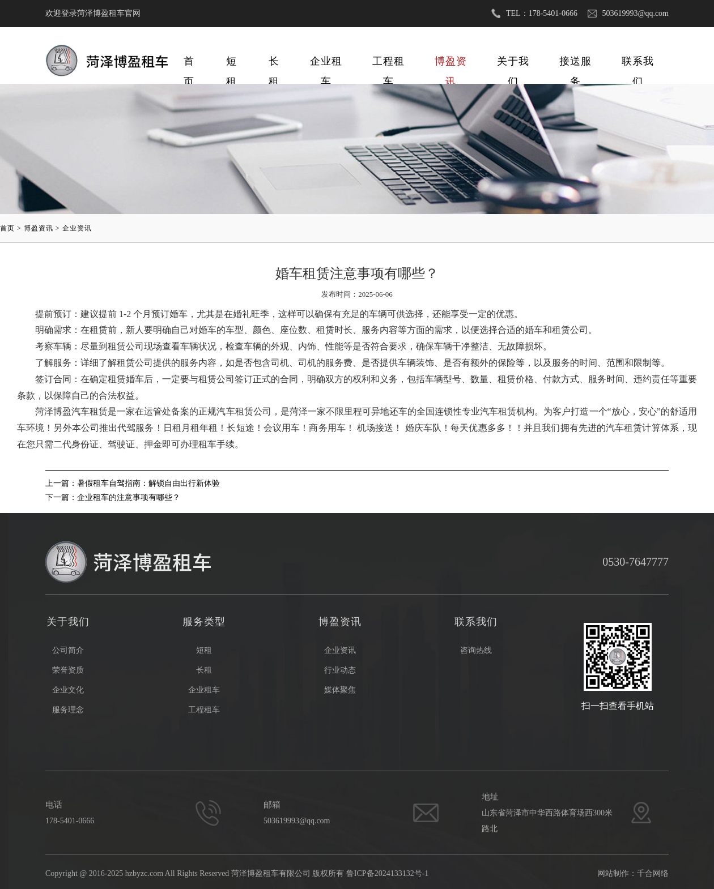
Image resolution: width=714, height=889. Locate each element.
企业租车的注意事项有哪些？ (128, 497)
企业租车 (326, 63)
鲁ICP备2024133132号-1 (387, 873)
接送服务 (575, 63)
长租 (274, 63)
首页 (189, 63)
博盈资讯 (451, 63)
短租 (231, 63)
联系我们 (638, 63)
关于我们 (513, 63)
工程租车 (388, 63)
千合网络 (653, 873)
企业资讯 (77, 228)
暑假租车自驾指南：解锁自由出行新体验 (148, 483)
